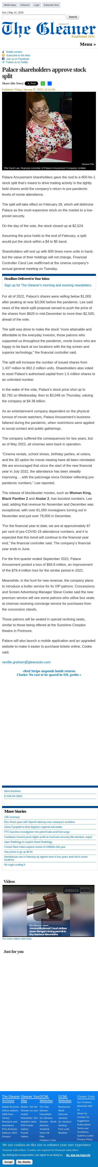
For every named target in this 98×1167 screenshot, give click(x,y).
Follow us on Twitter (17, 62)
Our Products (84, 1102)
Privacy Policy (84, 1139)
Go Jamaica (46, 1118)
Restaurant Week (64, 1109)
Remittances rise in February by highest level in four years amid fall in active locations (46, 858)
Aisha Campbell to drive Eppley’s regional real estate (33, 827)
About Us (82, 1113)
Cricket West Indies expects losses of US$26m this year (34, 847)
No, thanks (24, 1162)
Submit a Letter (85, 1135)
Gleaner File (88, 164)
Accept (8, 1162)
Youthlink (44, 1129)
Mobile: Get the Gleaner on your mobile (29, 1110)
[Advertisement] (49, 728)
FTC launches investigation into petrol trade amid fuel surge (37, 832)
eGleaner (24, 5)
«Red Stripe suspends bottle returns (49, 671)
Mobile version (14, 52)
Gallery (25, 1129)
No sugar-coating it (14, 864)
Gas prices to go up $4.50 (18, 852)
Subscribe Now (51, 5)
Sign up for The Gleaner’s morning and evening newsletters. (48, 285)
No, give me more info (78, 1155)
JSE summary (12, 817)
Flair (42, 1136)
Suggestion (83, 1121)
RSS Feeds (27, 1125)
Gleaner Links (86, 1096)
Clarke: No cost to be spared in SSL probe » (49, 675)
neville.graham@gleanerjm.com (26, 662)
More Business (12, 791)
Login (36, 5)
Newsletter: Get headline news (29, 1120)
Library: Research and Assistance (9, 1122)
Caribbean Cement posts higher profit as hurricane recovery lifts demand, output (48, 837)
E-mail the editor (13, 796)
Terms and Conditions (83, 1130)
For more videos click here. (17, 938)
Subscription (84, 1124)
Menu (86, 44)
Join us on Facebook (17, 59)
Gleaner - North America (48, 1123)
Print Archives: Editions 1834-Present (10, 1133)
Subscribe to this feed (18, 55)
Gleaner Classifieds (45, 1112)
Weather (63, 1133)
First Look (63, 1129)
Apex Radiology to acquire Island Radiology (28, 842)
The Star (44, 1107)
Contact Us (83, 1117)
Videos (24, 1136)
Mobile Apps (10, 5)
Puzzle (24, 1133)
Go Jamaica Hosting (64, 1123)
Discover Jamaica (63, 1116)
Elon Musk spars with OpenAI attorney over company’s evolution (39, 822)
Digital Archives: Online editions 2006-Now (11, 1110)
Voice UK (44, 1133)
